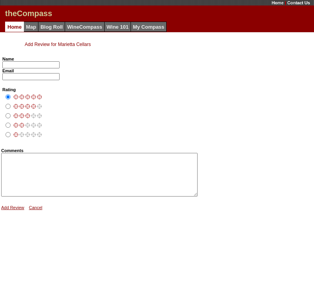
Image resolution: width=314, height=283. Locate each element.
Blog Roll (51, 27)
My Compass (148, 27)
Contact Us (298, 2)
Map (31, 27)
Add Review (12, 215)
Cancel (35, 215)
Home (278, 2)
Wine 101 (118, 27)
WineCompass (84, 27)
